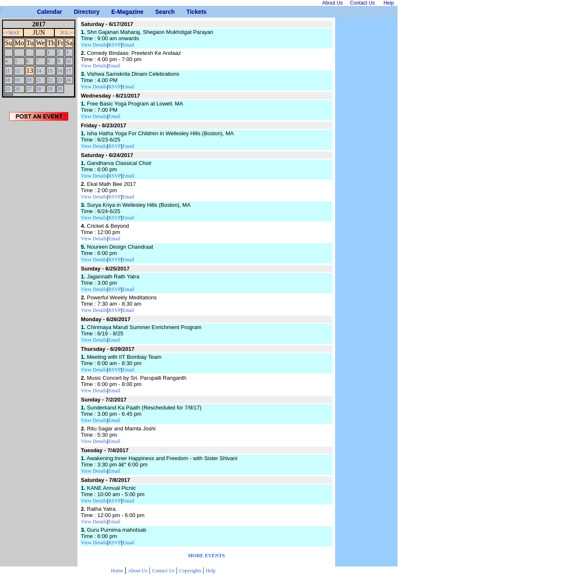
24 (68, 80)
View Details (94, 45)
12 (17, 71)
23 (59, 80)
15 (49, 71)
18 (7, 80)
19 (17, 80)
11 (7, 71)
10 (68, 61)
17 (68, 71)
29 (49, 89)
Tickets (190, 11)
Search (158, 11)
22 (49, 80)
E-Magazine (114, 11)
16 (59, 71)
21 (38, 80)
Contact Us (163, 571)
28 (38, 89)
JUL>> (67, 33)
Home (117, 571)
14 (38, 71)
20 (28, 80)
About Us (137, 571)
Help (210, 571)
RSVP (114, 45)
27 (28, 89)
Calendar (40, 11)
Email (128, 45)
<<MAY (11, 33)
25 (7, 89)
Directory (77, 11)
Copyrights (190, 571)
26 (17, 89)
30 (59, 89)
